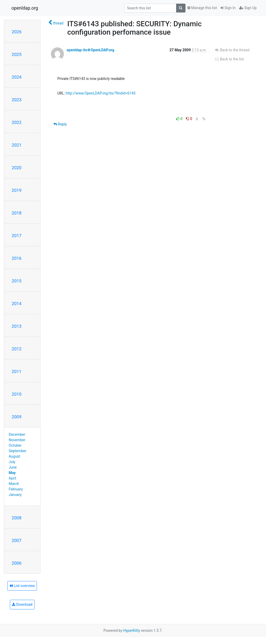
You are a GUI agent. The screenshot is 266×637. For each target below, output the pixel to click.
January (15, 495)
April (12, 478)
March (14, 484)
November (17, 440)
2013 (17, 326)
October (15, 445)
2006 (17, 563)
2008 (17, 517)
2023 (17, 99)
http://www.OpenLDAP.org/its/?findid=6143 (101, 93)
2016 (17, 258)
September (17, 451)
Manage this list (202, 8)
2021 (17, 145)
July (12, 462)
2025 (17, 54)
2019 (17, 190)
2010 (17, 394)
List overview (22, 586)
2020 (17, 167)
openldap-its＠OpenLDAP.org (90, 50)
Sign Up (248, 8)
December (17, 434)
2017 (17, 235)
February (16, 489)
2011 (17, 371)
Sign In (228, 8)
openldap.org (24, 8)
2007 (17, 540)
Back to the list (229, 59)
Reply (60, 124)
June (13, 467)
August (14, 456)
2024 (17, 77)
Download (22, 604)
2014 (17, 303)
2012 (17, 348)
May (12, 473)
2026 (17, 31)
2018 (17, 213)
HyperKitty (131, 630)
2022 (17, 122)
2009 (17, 416)
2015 (17, 280)
